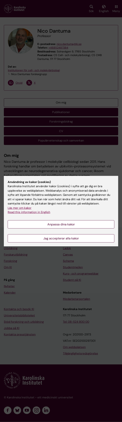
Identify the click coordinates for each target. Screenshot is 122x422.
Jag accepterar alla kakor (61, 238)
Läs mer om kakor (19, 208)
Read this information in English (29, 212)
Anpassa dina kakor (61, 224)
